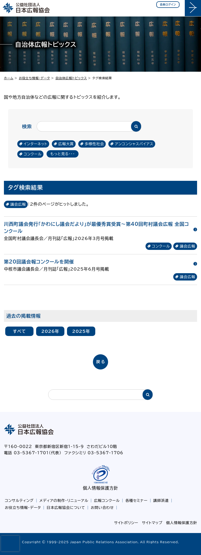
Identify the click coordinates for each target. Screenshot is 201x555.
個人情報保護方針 (100, 488)
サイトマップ (152, 523)
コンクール (33, 154)
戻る (101, 362)
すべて (19, 331)
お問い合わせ (102, 507)
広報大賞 (66, 144)
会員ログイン (168, 4)
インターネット (36, 144)
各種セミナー (136, 500)
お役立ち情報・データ (34, 78)
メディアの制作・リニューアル (63, 500)
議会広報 (187, 246)
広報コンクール (107, 500)
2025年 (81, 331)
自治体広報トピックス (71, 78)
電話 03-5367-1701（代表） (33, 453)
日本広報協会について (66, 507)
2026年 (50, 331)
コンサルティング (19, 500)
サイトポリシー (126, 523)
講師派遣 (161, 500)
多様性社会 (94, 144)
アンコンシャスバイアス (134, 144)
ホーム (8, 78)
